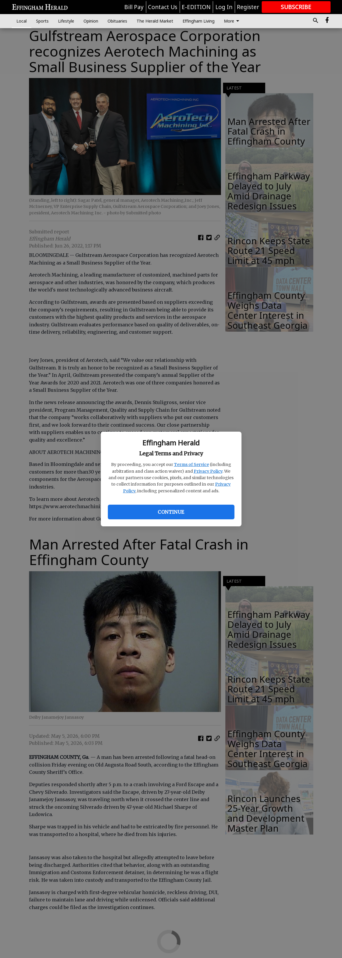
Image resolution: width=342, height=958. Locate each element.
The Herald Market (155, 21)
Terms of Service (191, 464)
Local (21, 21)
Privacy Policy (208, 471)
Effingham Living (199, 21)
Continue (171, 512)
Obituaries (117, 21)
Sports (42, 21)
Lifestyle (66, 21)
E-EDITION (196, 7)
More (232, 21)
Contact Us (162, 7)
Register (248, 7)
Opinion (91, 21)
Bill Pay (134, 7)
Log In (223, 7)
